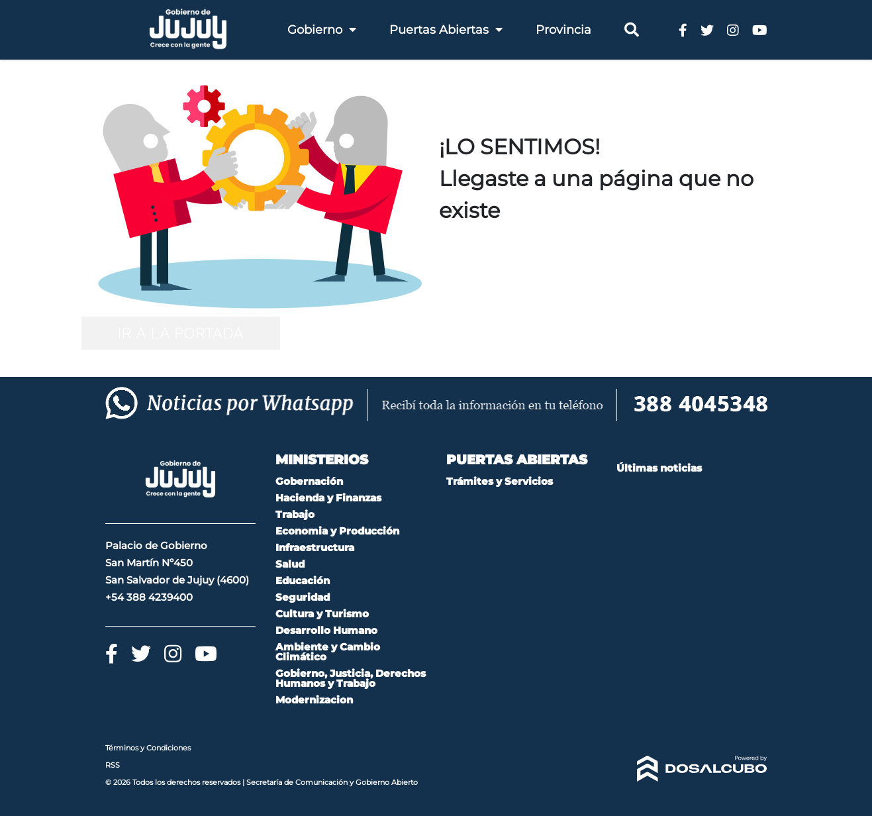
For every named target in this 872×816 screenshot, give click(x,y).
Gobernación (309, 481)
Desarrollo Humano (326, 630)
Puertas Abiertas (446, 30)
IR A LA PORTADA (180, 333)
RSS (112, 765)
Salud (290, 564)
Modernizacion (314, 699)
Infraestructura (314, 547)
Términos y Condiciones (148, 747)
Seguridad (302, 597)
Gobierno (321, 30)
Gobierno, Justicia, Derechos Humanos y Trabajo (350, 678)
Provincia (563, 30)
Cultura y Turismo (322, 613)
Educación (302, 580)
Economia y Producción (337, 531)
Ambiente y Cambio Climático (327, 651)
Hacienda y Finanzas (328, 497)
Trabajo (295, 514)
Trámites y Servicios (499, 481)
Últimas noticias (659, 468)
